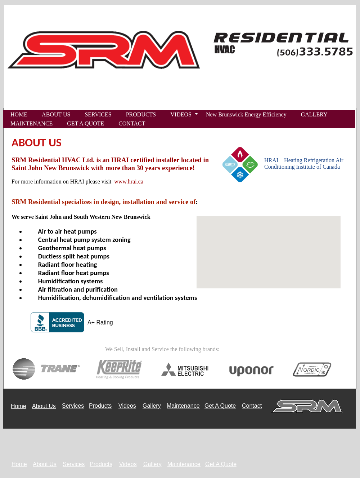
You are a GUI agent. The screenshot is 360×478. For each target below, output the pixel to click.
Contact (252, 406)
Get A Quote (220, 406)
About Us (44, 406)
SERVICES (98, 114)
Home (18, 406)
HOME (18, 114)
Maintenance (183, 406)
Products (100, 406)
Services (73, 406)
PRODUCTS (141, 114)
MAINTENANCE (31, 123)
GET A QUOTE (85, 123)
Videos (127, 406)
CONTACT (131, 123)
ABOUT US (56, 114)
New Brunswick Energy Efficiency (246, 114)
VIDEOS (181, 114)
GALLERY (314, 114)
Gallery (152, 406)
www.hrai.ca (128, 181)
